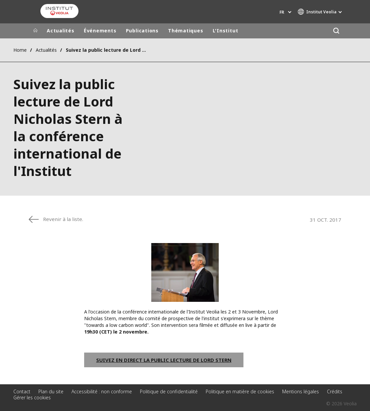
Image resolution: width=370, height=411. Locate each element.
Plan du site (50, 391)
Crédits (334, 391)
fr (282, 12)
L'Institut (225, 30)
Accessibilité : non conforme (101, 391)
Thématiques (185, 30)
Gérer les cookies (32, 397)
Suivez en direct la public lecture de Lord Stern (163, 360)
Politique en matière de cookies (240, 391)
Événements (100, 30)
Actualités (60, 30)
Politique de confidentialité (169, 391)
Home (20, 50)
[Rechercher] (336, 31)
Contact (21, 391)
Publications (142, 30)
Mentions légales (300, 391)
